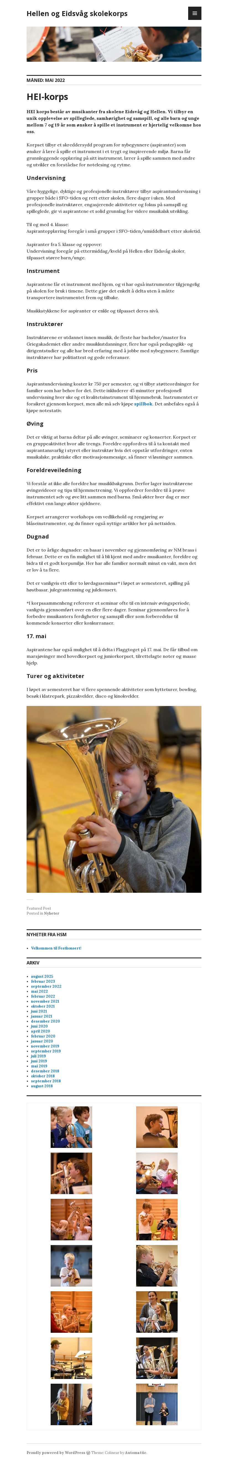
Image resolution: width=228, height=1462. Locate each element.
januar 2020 (42, 1041)
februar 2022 (43, 996)
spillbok (143, 404)
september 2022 (46, 986)
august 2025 (42, 976)
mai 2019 (39, 1066)
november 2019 (45, 1046)
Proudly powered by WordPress (56, 1452)
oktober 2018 (43, 1076)
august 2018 (42, 1086)
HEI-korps (47, 96)
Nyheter (51, 913)
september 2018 (46, 1081)
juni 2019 (39, 1061)
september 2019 (46, 1051)
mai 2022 (39, 991)
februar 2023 (43, 981)
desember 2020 (45, 1021)
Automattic (135, 1452)
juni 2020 (39, 1026)
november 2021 (45, 1001)
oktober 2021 (43, 1006)
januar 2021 (41, 1016)
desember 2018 (45, 1071)
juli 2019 (38, 1056)
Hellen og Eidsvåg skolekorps (77, 13)
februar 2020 (43, 1036)
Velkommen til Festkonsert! (56, 948)
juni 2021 (39, 1011)
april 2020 (40, 1031)
